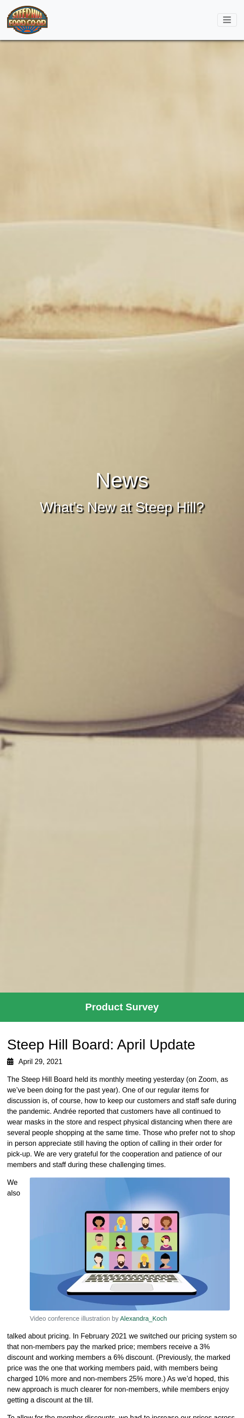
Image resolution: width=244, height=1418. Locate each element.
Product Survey (122, 1007)
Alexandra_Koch (143, 1318)
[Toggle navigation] (227, 20)
